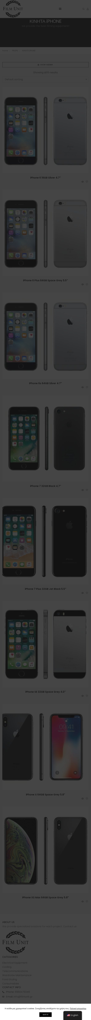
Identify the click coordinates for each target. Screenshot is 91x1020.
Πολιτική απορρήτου (78, 1008)
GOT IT (45, 1014)
